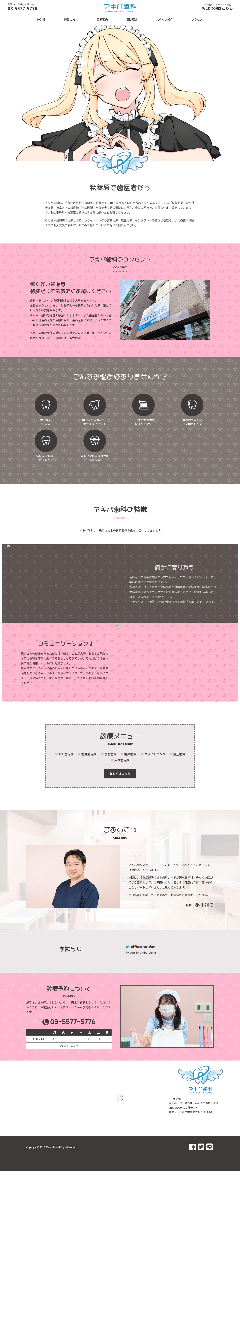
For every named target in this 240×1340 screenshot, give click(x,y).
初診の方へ (71, 19)
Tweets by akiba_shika (141, 952)
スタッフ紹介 (164, 19)
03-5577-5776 (22, 8)
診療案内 (102, 19)
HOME (41, 19)
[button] (120, 774)
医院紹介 (132, 19)
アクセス (197, 19)
